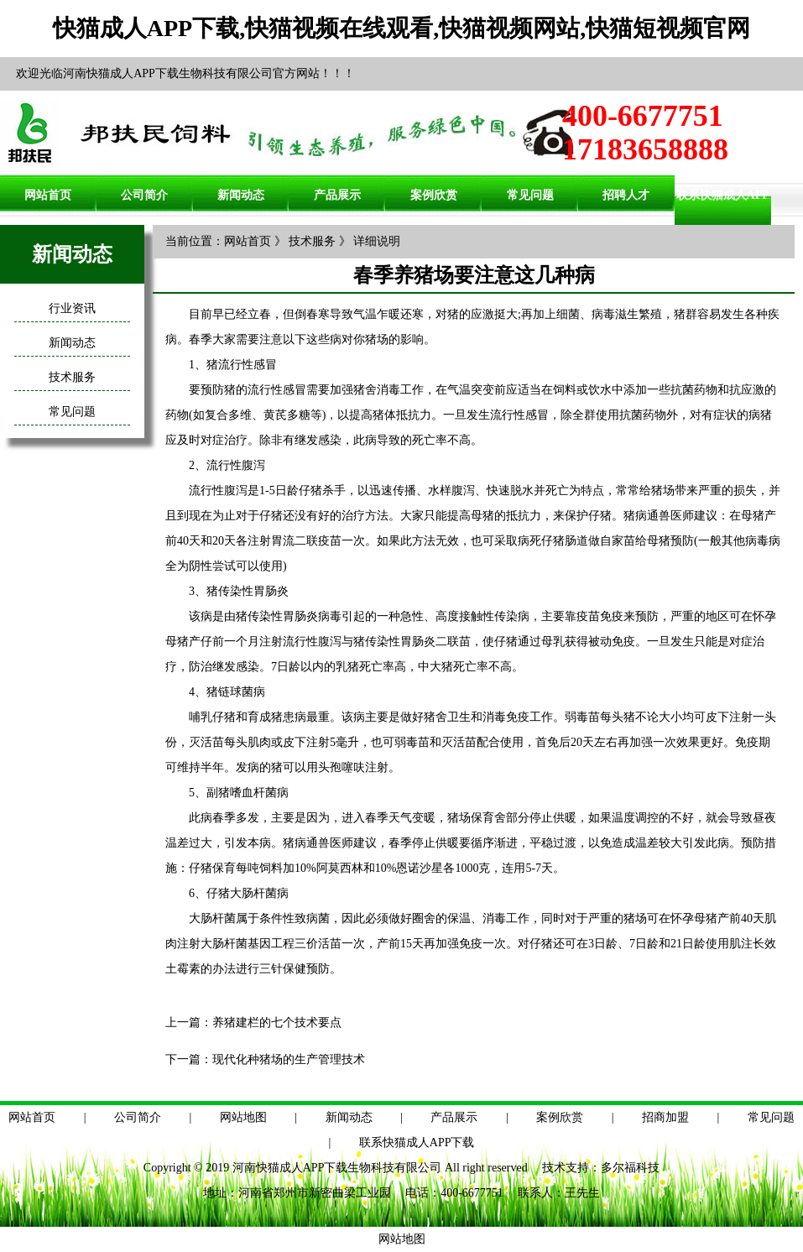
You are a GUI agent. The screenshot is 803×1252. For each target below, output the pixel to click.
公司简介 (144, 195)
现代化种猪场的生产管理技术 (288, 1059)
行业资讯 (72, 308)
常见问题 (530, 195)
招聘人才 (625, 195)
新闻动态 (240, 195)
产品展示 (337, 195)
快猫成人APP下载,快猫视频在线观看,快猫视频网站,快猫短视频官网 (401, 28)
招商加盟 (665, 1117)
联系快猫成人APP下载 (417, 1142)
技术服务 (72, 377)
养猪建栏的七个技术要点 (277, 1022)
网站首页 (47, 195)
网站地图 (243, 1117)
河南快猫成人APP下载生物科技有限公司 (337, 1167)
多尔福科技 (630, 1167)
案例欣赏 (433, 195)
